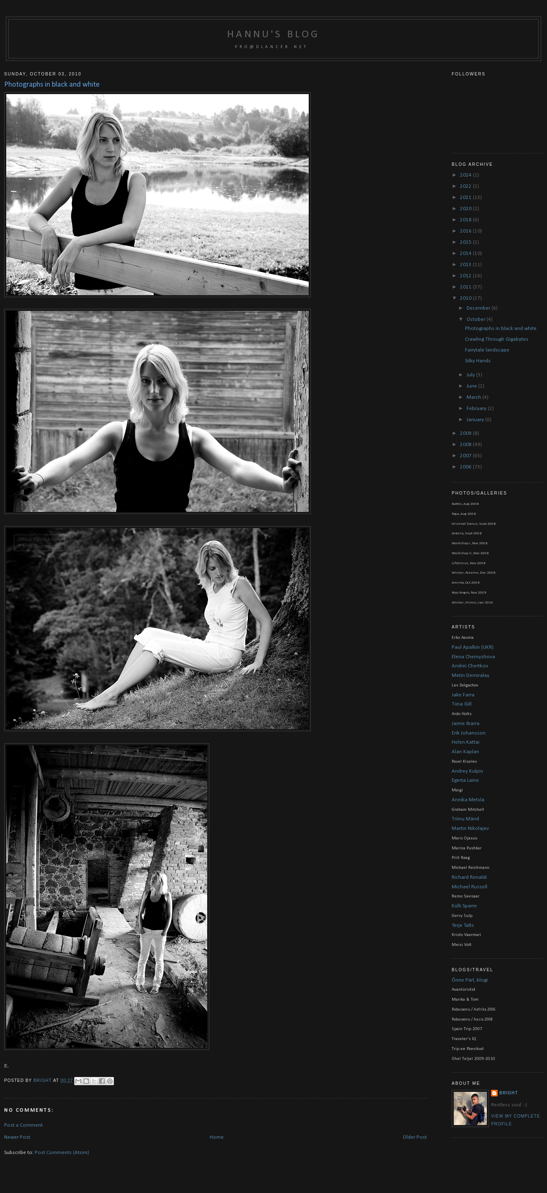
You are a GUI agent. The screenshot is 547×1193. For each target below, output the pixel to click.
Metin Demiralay (470, 675)
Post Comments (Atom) (62, 1152)
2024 (466, 175)
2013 (466, 264)
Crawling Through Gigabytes (496, 339)
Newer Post (17, 1137)
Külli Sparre (464, 906)
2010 (466, 298)
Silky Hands (478, 361)
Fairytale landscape (487, 350)
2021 (466, 197)
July (471, 375)
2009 (466, 433)
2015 (466, 242)
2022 (466, 186)
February (477, 408)
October (476, 319)
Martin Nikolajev (470, 828)
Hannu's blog (273, 34)
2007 (466, 455)
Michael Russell (469, 887)
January (476, 419)
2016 (466, 231)
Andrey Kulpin (467, 771)
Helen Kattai (465, 742)
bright (43, 1080)
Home (217, 1137)
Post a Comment (23, 1125)
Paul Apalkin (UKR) (473, 647)
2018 (466, 220)
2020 (466, 208)
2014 (466, 253)
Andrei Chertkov (470, 666)
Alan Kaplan (465, 751)
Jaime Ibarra (465, 723)
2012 (466, 276)
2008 (466, 444)
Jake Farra (463, 695)
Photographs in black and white (501, 328)
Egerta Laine (465, 780)
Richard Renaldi (469, 877)
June (472, 386)
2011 (466, 287)
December (479, 308)
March (474, 397)
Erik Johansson (469, 733)
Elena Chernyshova (473, 657)
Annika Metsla (468, 800)
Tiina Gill (462, 704)
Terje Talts (463, 925)
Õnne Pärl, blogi (470, 980)
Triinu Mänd (465, 819)
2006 (466, 467)
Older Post (415, 1137)
